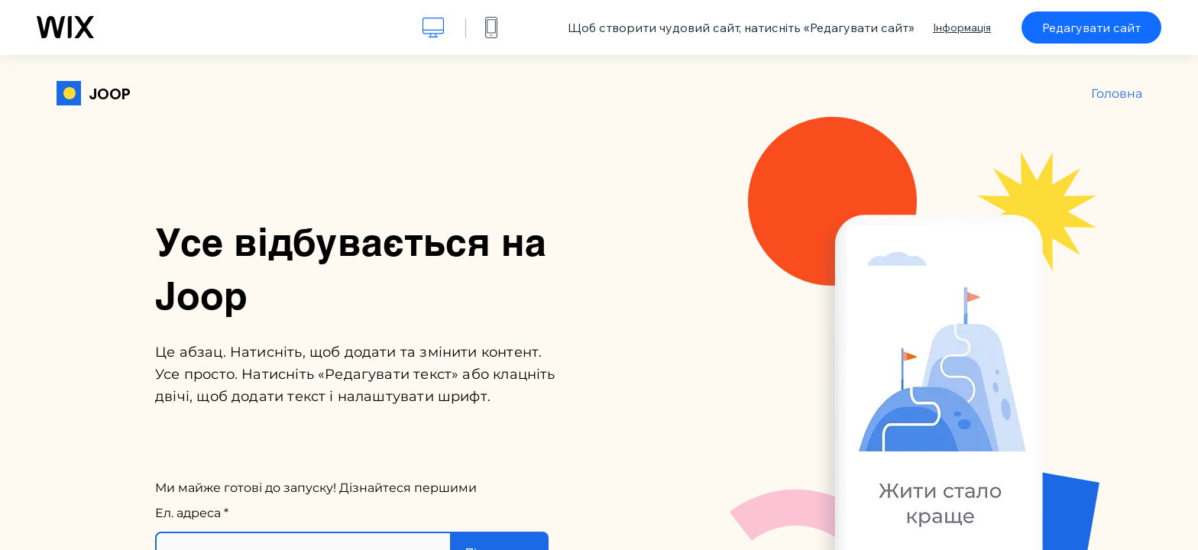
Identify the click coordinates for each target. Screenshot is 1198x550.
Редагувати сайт (1091, 27)
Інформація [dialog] (962, 27)
